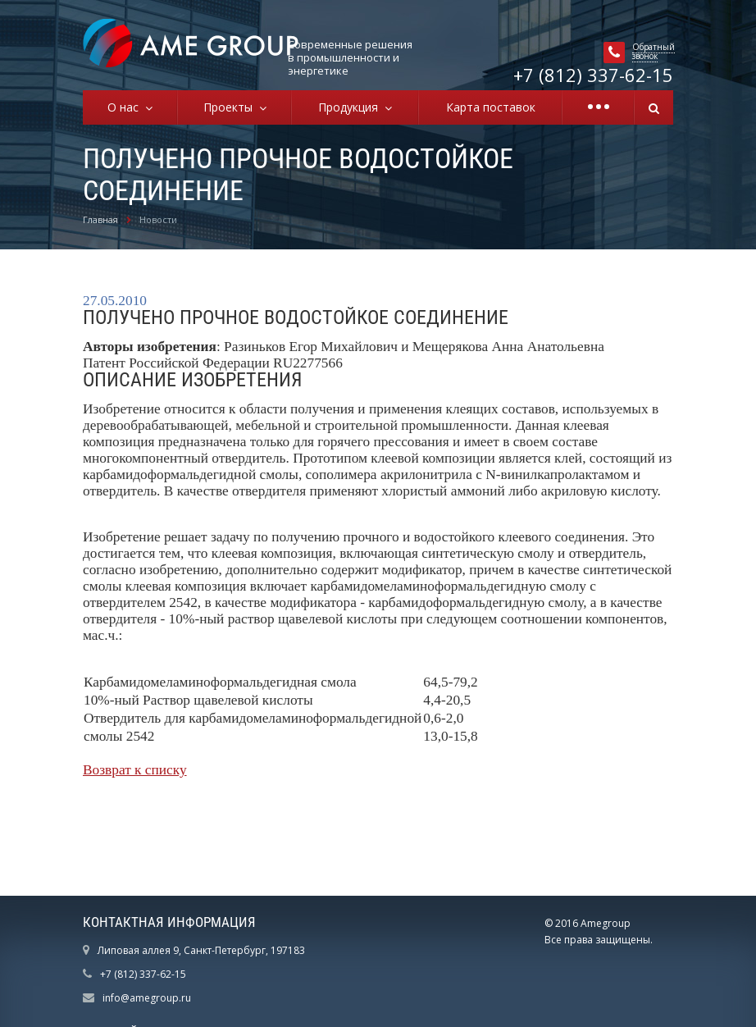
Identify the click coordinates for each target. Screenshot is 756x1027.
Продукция (351, 107)
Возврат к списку (135, 770)
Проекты (231, 107)
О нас (126, 107)
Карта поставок (490, 107)
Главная (100, 219)
